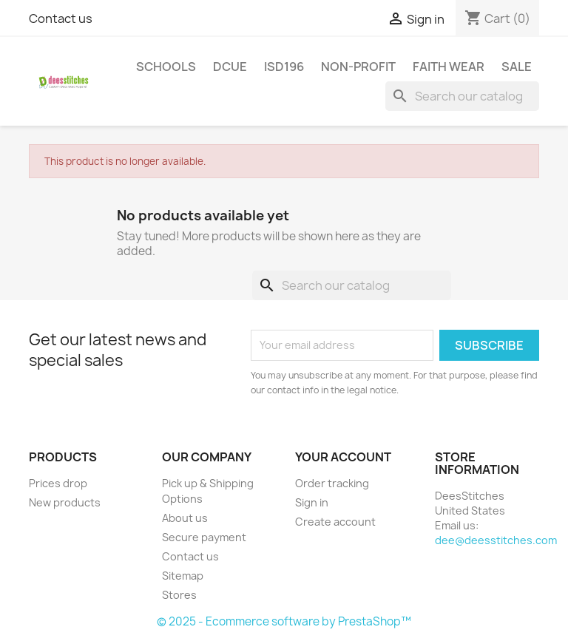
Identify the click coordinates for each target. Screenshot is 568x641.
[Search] (462, 96)
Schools (166, 66)
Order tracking (332, 483)
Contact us (60, 18)
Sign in (311, 502)
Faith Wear (448, 66)
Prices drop (58, 483)
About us (185, 518)
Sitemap (182, 576)
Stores (179, 595)
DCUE (230, 66)
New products (65, 502)
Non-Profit (358, 66)
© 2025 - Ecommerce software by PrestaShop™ (284, 621)
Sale (516, 66)
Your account (343, 457)
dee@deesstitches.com (496, 540)
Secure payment (204, 537)
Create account (335, 522)
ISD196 (284, 66)
